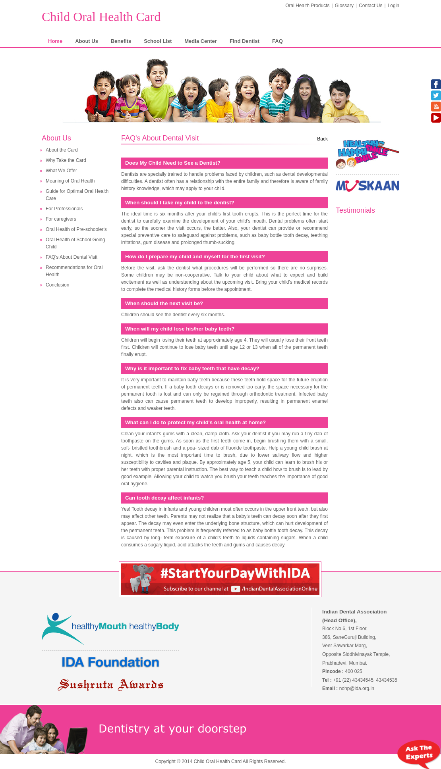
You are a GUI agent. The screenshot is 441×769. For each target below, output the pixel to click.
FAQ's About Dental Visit (71, 257)
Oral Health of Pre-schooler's (76, 229)
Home (55, 41)
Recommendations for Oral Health (74, 271)
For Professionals (64, 208)
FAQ (277, 41)
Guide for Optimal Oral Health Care (77, 194)
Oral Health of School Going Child (75, 243)
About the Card (62, 150)
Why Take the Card (66, 160)
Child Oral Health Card (101, 17)
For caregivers (61, 219)
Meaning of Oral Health (70, 181)
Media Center (200, 41)
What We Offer (61, 170)
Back (322, 139)
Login (393, 5)
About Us (86, 41)
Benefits (121, 41)
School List (158, 41)
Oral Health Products (307, 5)
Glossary (344, 5)
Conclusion (57, 285)
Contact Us (370, 5)
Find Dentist (244, 41)
